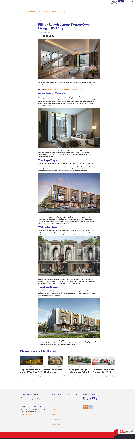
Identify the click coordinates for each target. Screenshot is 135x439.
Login (121, 1)
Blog (54, 414)
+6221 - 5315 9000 (26, 415)
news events (33, 11)
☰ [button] (132, 1)
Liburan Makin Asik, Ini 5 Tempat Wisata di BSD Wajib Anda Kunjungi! (63, 89)
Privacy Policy (96, 403)
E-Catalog (56, 419)
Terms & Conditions (106, 403)
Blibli (70, 399)
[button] (44, 36)
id (27, 11)
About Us (55, 399)
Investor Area (57, 404)
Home (23, 11)
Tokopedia (72, 404)
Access (55, 409)
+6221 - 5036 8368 (26, 403)
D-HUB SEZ (56, 424)
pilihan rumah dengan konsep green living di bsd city (52, 11)
